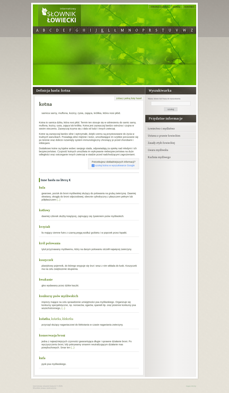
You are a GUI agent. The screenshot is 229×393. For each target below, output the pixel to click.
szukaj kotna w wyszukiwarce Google (113, 165)
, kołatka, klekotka (56, 319)
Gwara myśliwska (158, 150)
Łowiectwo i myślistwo (161, 128)
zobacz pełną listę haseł (129, 98)
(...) (58, 199)
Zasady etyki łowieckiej (161, 143)
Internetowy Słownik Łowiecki (59, 15)
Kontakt (189, 6)
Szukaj (176, 6)
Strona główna (159, 6)
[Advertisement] (114, 59)
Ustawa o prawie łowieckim (164, 136)
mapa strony (191, 386)
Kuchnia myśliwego (159, 157)
